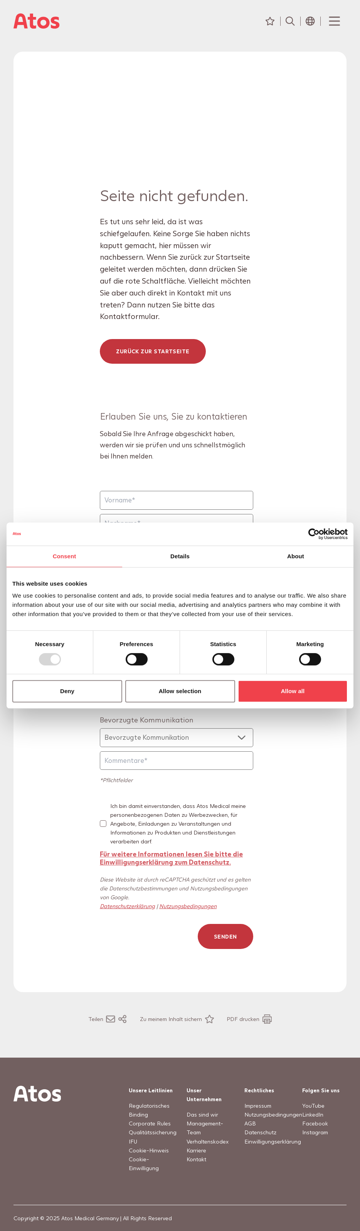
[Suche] (290, 21)
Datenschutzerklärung (127, 906)
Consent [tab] (64, 556)
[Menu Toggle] (334, 21)
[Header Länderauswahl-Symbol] (310, 21)
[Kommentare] (176, 760)
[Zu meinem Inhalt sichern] (177, 1019)
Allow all (293, 691)
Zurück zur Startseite (153, 351)
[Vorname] (176, 500)
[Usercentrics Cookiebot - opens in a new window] (314, 534)
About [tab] (295, 556)
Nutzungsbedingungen (188, 906)
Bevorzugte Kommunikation (146, 719)
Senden (225, 936)
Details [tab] (180, 556)
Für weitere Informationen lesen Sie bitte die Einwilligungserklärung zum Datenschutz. (171, 858)
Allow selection (180, 691)
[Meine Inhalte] (270, 21)
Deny (67, 691)
